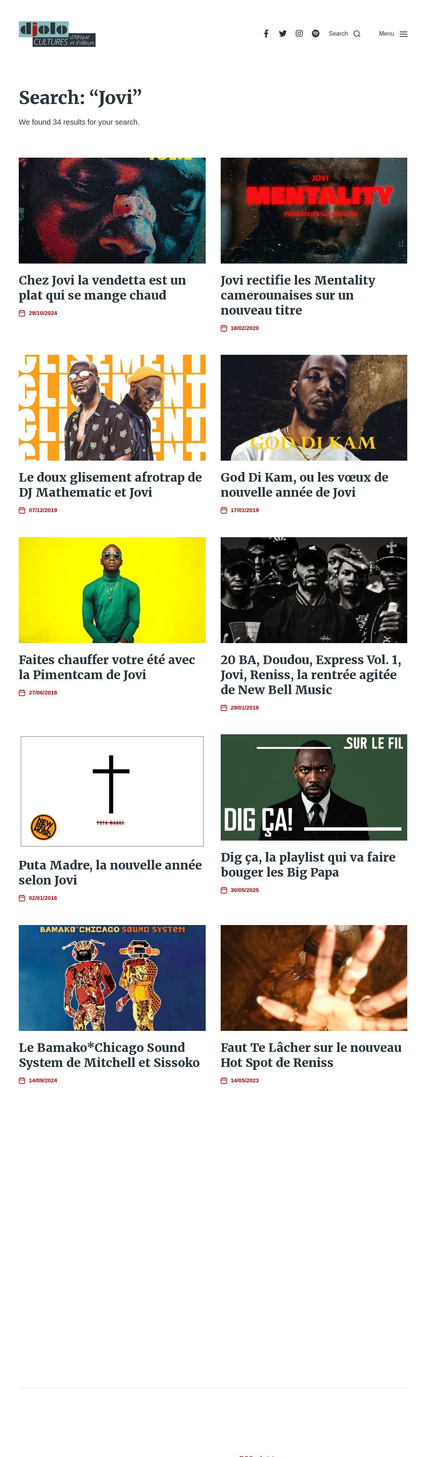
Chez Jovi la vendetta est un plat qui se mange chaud (102, 288)
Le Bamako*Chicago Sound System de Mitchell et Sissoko (109, 1055)
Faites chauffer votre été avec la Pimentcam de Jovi (107, 667)
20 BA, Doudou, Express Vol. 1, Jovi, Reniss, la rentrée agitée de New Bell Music (311, 675)
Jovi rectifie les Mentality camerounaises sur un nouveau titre (298, 295)
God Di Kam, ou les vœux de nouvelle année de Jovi (304, 485)
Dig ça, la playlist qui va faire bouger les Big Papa (308, 865)
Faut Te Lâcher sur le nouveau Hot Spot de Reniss (311, 1055)
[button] (344, 34)
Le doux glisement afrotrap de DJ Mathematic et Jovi (110, 485)
